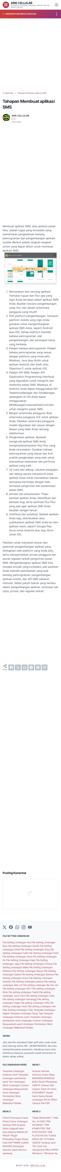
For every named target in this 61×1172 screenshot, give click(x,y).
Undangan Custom (31, 1020)
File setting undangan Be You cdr (40, 985)
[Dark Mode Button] (56, 5)
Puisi (5, 1142)
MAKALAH (22, 1132)
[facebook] (11, 667)
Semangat (18, 1146)
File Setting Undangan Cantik (24, 946)
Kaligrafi (14, 1128)
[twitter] (18, 667)
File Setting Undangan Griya (18, 956)
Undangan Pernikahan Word (38, 1024)
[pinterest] (38, 667)
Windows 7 (38, 1153)
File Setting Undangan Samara (37, 974)
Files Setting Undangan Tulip (18, 1009)
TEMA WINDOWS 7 (42, 1117)
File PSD (45, 1103)
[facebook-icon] (11, 927)
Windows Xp (51, 1153)
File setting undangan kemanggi (20, 999)
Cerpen (36, 1089)
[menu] (6, 5)
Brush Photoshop (48, 1081)
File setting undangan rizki (42, 1006)
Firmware (16, 1117)
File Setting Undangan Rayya (28, 970)
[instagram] (24, 927)
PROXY (7, 1135)
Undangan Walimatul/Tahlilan (18, 1027)
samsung (7, 1153)
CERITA (36, 1085)
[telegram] (31, 667)
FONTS (7, 1117)
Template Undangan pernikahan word (15, 1078)
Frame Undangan (18, 1121)
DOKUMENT (39, 1092)
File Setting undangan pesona (28, 981)
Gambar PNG (10, 1125)
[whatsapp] (24, 667)
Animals (45, 1071)
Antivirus (37, 1074)
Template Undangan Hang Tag (26, 1013)
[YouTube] (30, 927)
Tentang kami (48, 1142)
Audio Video (48, 1074)
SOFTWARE (14, 1142)
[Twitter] (5, 927)
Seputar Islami (10, 1149)
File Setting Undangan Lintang (36, 963)
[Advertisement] (30, 55)
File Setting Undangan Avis (17, 942)
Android (36, 1071)
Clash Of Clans (48, 1089)
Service (22, 1149)
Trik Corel (37, 1146)
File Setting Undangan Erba (35, 949)
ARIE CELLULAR (21, 3)
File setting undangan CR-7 (17, 988)
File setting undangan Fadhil (23, 992)
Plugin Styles (21, 1139)
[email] (44, 667)
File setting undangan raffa (35, 1002)
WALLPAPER (51, 1149)
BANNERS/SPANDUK (43, 1078)
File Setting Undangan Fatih (43, 953)
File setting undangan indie (40, 995)
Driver (47, 1099)
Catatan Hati (47, 1085)
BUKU (35, 1081)
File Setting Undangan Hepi (21, 960)
